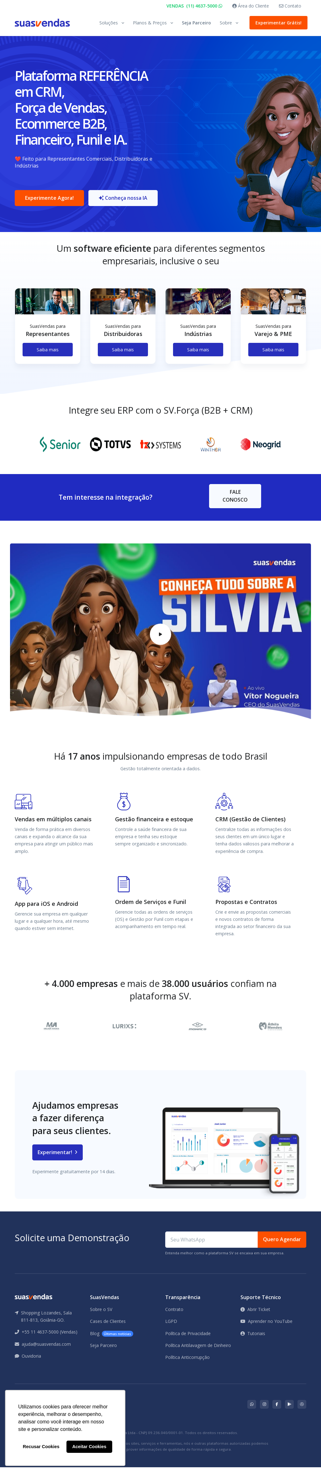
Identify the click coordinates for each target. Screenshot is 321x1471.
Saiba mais (48, 353)
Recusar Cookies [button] (41, 1446)
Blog (111, 1337)
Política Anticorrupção (187, 1361)
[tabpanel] (48, 335)
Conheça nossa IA (125, 199)
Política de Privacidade (188, 1337)
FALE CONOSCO (235, 499)
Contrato (174, 1313)
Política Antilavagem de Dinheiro (198, 1349)
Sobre (226, 23)
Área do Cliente (250, 6)
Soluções (108, 23)
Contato (290, 6)
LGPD (171, 1325)
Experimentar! (57, 1155)
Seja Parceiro (196, 23)
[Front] (42, 22)
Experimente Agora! (49, 199)
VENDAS (194, 6)
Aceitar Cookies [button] (89, 1446)
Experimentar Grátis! (277, 23)
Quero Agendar (282, 1243)
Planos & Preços (150, 23)
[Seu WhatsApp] (211, 1243)
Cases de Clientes (108, 1325)
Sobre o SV (101, 1313)
